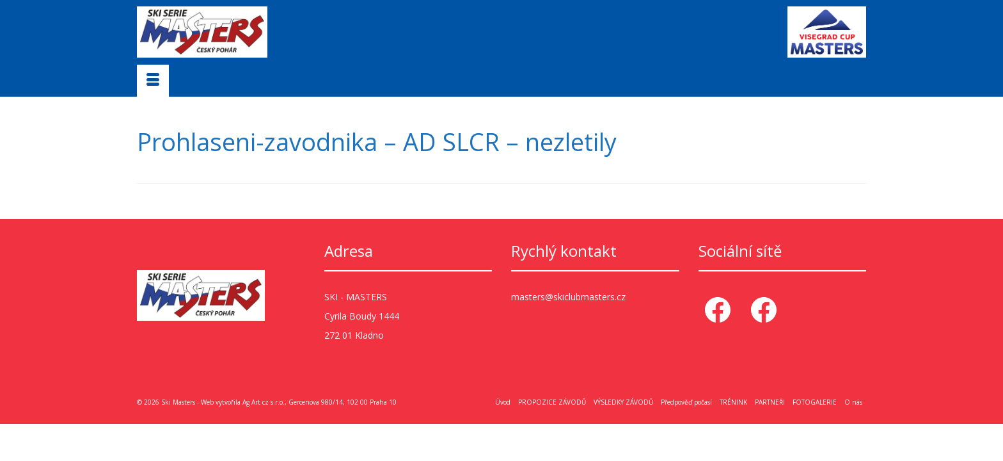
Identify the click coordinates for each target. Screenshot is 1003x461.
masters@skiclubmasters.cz (568, 296)
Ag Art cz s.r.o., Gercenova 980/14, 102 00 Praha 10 (319, 401)
